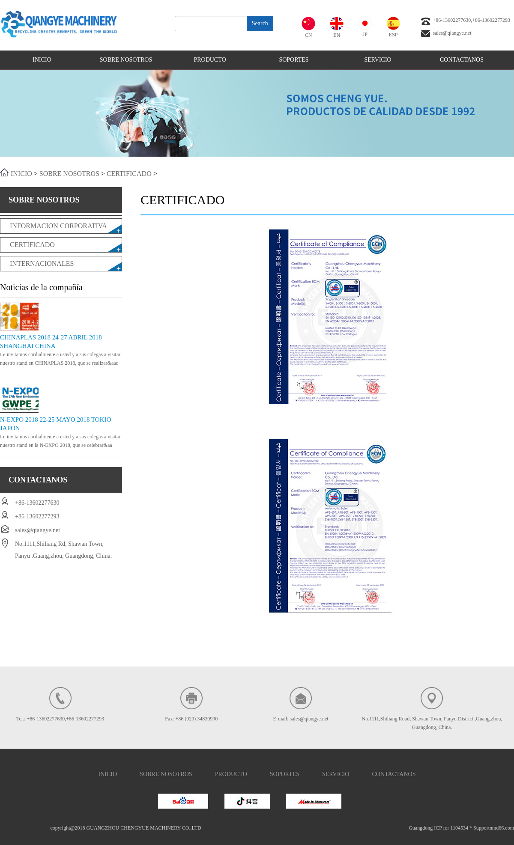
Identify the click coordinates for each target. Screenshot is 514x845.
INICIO (42, 60)
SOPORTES (293, 60)
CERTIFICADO (129, 173)
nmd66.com (502, 828)
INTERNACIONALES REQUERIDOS (42, 265)
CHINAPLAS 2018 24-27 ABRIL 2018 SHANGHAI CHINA (51, 341)
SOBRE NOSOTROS (126, 60)
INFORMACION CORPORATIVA (58, 225)
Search (260, 23)
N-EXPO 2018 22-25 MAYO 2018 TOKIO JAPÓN (55, 423)
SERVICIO (377, 60)
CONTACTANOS (462, 60)
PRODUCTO (210, 60)
